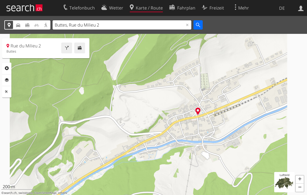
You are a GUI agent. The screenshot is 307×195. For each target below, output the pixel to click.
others (62, 193)
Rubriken (6, 68)
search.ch (10, 193)
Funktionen (6, 92)
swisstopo (25, 193)
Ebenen (6, 80)
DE (282, 8)
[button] (300, 180)
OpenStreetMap (45, 193)
